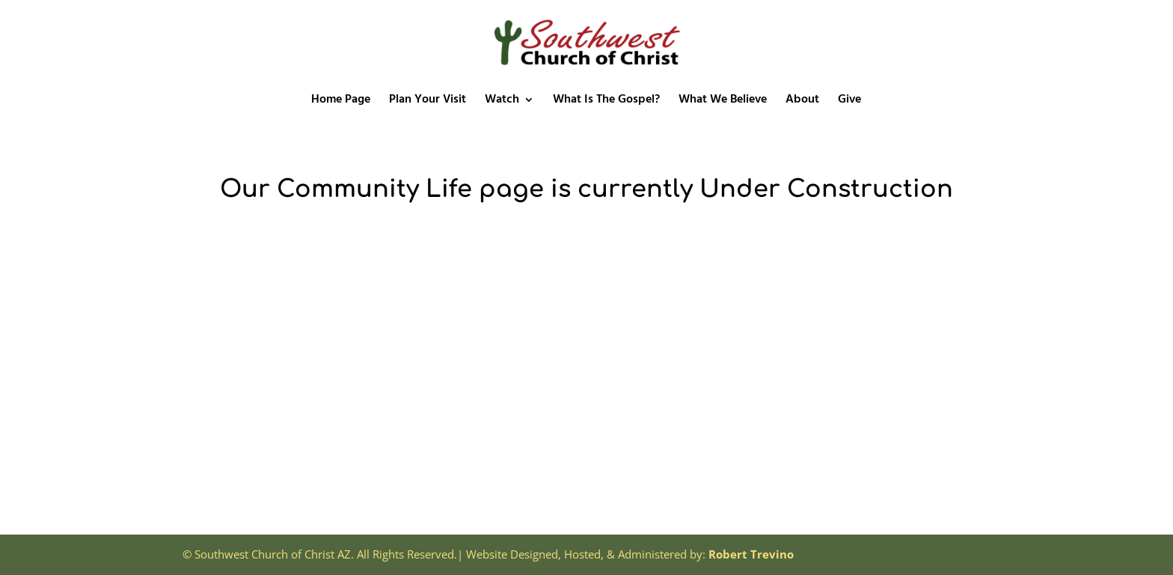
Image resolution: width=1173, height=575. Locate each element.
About (802, 101)
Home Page (340, 101)
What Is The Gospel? (606, 101)
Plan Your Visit (427, 101)
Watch (502, 101)
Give (849, 101)
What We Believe (723, 101)
